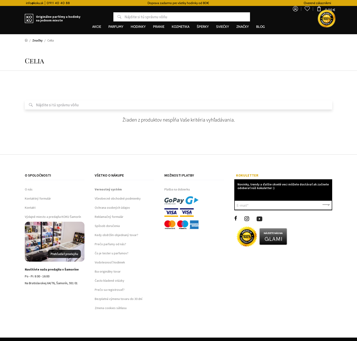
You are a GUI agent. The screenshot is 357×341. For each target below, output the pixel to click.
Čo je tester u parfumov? (111, 253)
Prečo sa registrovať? (110, 290)
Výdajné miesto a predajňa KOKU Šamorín (53, 217)
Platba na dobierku (177, 189)
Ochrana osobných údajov (112, 208)
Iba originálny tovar (108, 271)
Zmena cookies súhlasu (111, 308)
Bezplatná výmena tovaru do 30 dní (118, 299)
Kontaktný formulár (38, 198)
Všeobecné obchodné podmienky (118, 198)
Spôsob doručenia (107, 226)
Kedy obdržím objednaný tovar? (116, 235)
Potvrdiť (326, 205)
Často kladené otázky (109, 281)
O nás (29, 189)
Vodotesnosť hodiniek (110, 262)
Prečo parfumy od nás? (110, 244)
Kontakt (30, 208)
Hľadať (102, 16)
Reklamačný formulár (109, 217)
